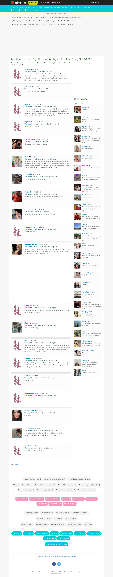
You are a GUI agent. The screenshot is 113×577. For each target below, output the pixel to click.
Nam (81, 103)
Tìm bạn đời (85, 7)
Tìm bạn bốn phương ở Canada (65, 490)
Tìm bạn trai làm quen (74, 524)
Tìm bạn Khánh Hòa (94, 533)
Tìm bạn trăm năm (70, 518)
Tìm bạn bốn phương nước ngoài (45, 485)
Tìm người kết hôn (35, 7)
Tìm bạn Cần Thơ (80, 533)
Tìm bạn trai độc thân (36, 499)
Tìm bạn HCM (16, 533)
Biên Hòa (42, 71)
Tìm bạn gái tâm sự (27, 524)
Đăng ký (33, 2)
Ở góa (39, 104)
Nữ (76, 103)
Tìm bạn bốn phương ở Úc (45, 490)
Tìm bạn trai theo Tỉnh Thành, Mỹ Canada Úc (27, 24)
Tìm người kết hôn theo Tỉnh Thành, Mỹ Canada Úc (67, 17)
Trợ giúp (47, 556)
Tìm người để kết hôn (33, 106)
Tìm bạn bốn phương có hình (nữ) (54, 479)
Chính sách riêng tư (70, 556)
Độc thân (36, 69)
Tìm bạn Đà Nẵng (66, 533)
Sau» (17, 464)
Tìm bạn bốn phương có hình (32, 479)
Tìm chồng (40, 518)
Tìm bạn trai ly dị (78, 499)
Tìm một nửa (58, 518)
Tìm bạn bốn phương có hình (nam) (79, 479)
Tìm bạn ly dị (66, 499)
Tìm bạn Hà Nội (28, 533)
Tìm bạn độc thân (21, 499)
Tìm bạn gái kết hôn (31, 512)
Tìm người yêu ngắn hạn (34, 124)
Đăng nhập (97, 2)
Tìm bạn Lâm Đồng (50, 538)
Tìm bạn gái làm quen (58, 524)
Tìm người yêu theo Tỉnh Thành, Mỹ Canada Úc (27, 21)
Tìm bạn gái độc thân (52, 499)
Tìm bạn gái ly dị (91, 499)
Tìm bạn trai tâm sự (42, 524)
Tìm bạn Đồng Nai (64, 538)
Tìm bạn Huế (54, 533)
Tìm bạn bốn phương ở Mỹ (26, 490)
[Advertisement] (56, 41)
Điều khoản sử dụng (56, 556)
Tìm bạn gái (62, 7)
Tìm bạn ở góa (42, 504)
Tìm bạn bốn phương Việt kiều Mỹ (89, 485)
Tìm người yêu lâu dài (33, 176)
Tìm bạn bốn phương (19, 7)
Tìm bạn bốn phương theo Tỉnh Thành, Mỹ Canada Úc (29, 17)
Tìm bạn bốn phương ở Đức (86, 490)
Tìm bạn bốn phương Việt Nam (22, 485)
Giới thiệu (40, 556)
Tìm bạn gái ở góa (70, 504)
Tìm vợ (48, 518)
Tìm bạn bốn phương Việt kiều (67, 485)
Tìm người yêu (50, 7)
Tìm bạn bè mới (31, 10)
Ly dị (46, 139)
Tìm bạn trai (74, 7)
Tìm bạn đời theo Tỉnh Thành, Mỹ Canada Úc (58, 24)
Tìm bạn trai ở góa (55, 504)
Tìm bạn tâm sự (17, 10)
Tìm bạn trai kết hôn (46, 512)
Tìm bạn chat (87, 524)
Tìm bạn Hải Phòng (42, 533)
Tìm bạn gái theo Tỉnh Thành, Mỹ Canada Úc (61, 21)
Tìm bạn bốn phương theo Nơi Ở (56, 544)
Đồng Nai (49, 71)
